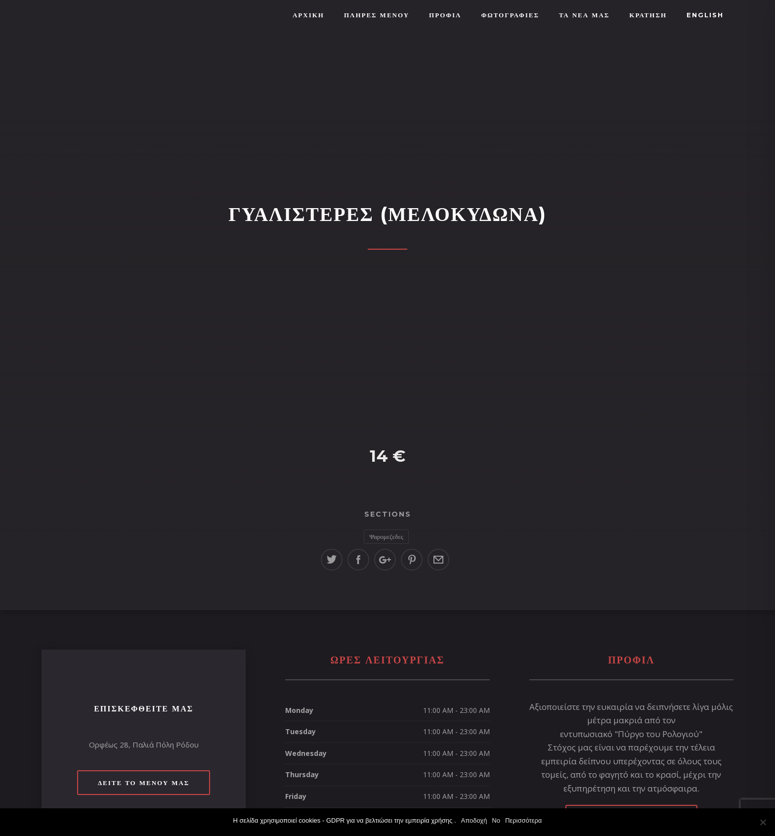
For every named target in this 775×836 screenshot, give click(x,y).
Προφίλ (445, 15)
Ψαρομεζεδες (386, 536)
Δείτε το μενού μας (143, 783)
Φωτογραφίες (510, 15)
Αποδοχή (474, 820)
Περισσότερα (523, 820)
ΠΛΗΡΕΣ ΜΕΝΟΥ (376, 15)
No (496, 820)
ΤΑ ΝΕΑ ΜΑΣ (584, 15)
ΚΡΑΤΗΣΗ (648, 15)
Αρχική (308, 15)
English (705, 15)
